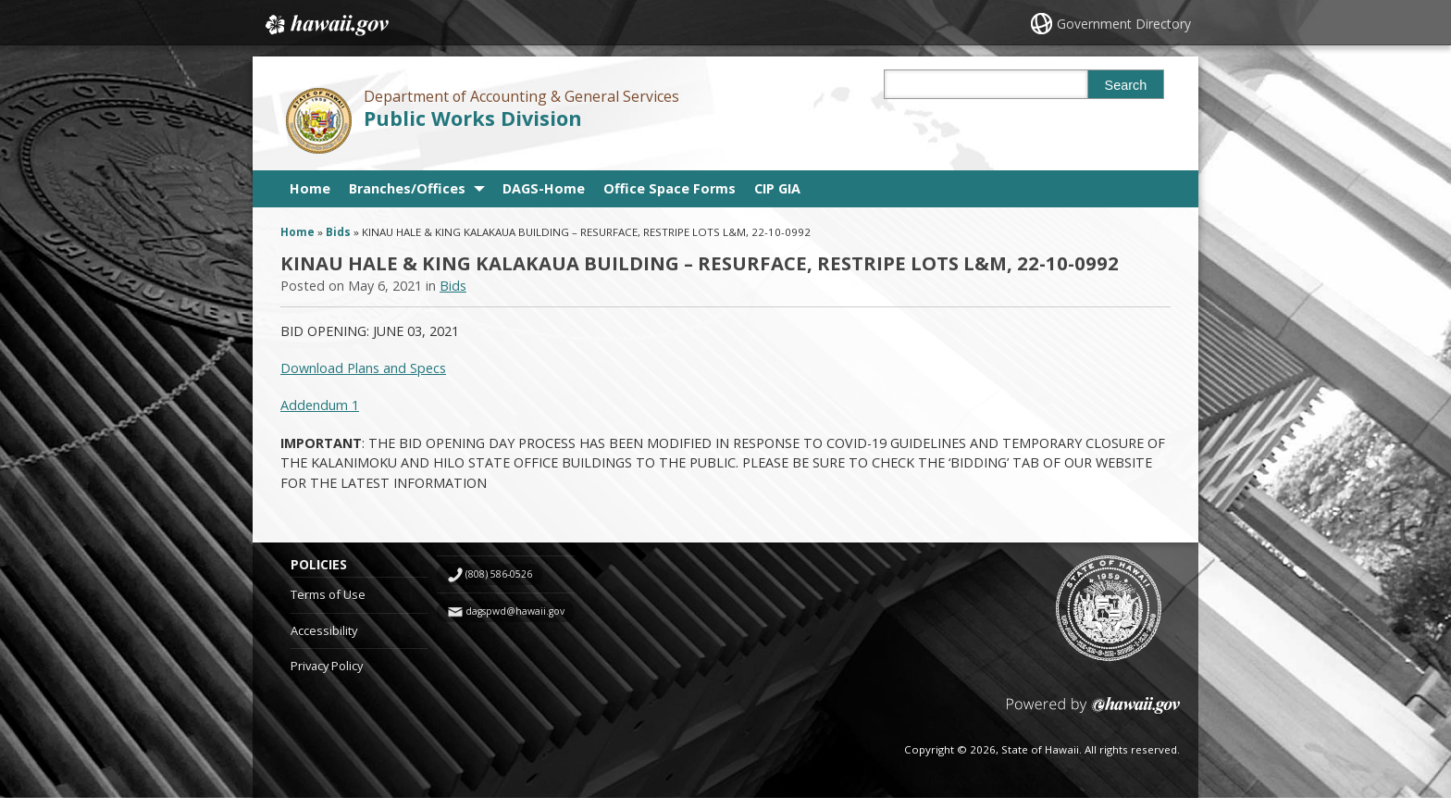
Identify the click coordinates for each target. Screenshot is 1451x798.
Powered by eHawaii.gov (1093, 712)
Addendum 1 (319, 405)
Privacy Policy (327, 665)
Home (310, 188)
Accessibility (324, 630)
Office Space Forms (669, 188)
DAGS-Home (543, 188)
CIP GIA (777, 188)
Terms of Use (328, 594)
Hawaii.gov (325, 25)
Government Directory (1124, 23)
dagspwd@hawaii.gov (514, 611)
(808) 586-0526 (498, 573)
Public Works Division (473, 118)
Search (1126, 85)
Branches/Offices (407, 188)
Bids (338, 232)
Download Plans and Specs (363, 368)
